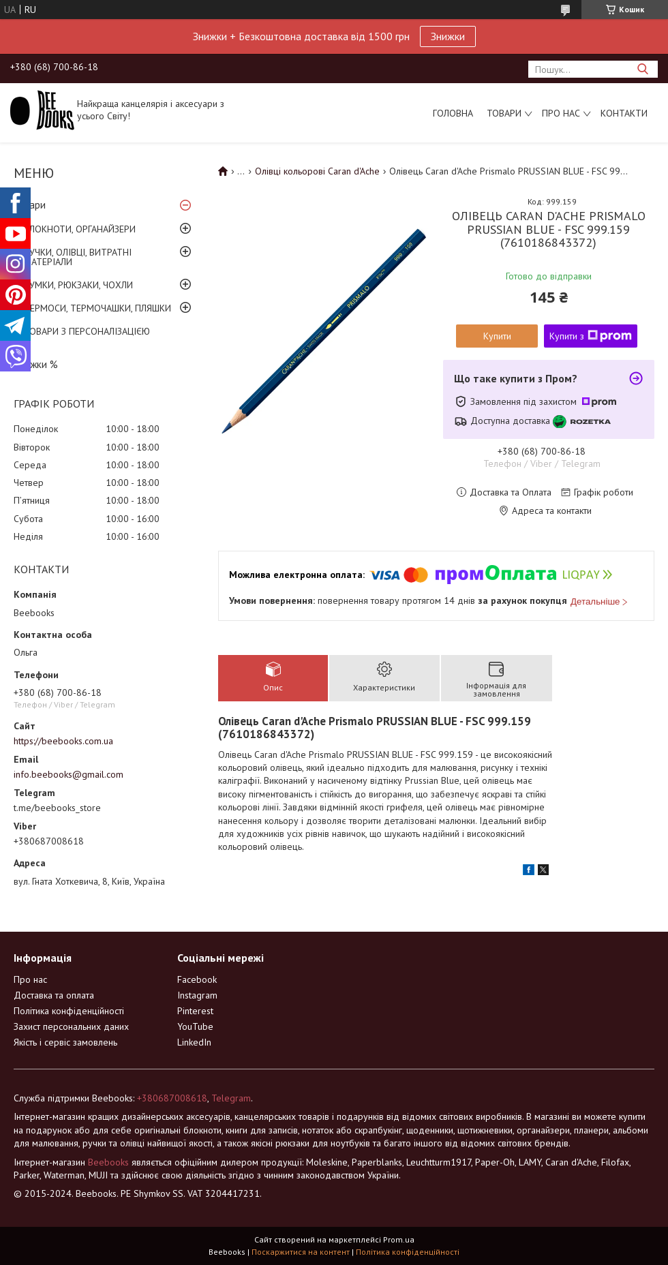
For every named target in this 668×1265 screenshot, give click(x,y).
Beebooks (108, 1162)
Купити (497, 336)
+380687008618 (172, 1098)
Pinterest (195, 1011)
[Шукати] (642, 69)
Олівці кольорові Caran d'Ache (317, 171)
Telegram (231, 1098)
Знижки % (36, 364)
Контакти (624, 113)
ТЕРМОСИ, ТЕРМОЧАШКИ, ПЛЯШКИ (97, 308)
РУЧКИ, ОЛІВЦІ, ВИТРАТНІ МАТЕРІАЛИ (78, 257)
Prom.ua (398, 1239)
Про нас (561, 113)
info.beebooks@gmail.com (68, 774)
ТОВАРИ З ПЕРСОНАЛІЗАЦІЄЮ (87, 331)
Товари (504, 113)
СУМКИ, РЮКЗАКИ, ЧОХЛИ (78, 285)
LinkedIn (194, 1042)
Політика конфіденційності (69, 1011)
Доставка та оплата (54, 995)
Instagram (197, 995)
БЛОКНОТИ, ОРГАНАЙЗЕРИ (80, 229)
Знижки (448, 36)
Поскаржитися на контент (301, 1252)
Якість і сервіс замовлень (65, 1042)
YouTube (195, 1026)
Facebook (197, 979)
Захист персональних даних (71, 1026)
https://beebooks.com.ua (63, 741)
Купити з (590, 336)
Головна (453, 113)
